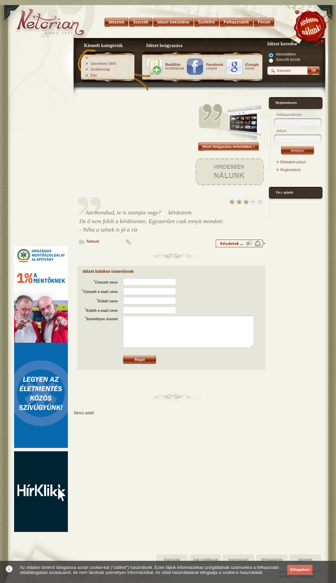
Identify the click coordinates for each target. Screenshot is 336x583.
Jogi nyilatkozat (205, 559)
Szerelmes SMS (103, 63)
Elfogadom (299, 570)
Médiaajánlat (271, 559)
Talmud (92, 241)
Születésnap (100, 69)
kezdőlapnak (174, 66)
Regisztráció (290, 170)
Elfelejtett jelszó (293, 162)
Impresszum (238, 559)
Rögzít (140, 360)
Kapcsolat (172, 559)
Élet (93, 75)
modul (252, 66)
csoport (214, 66)
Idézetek (305, 559)
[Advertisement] (41, 142)
